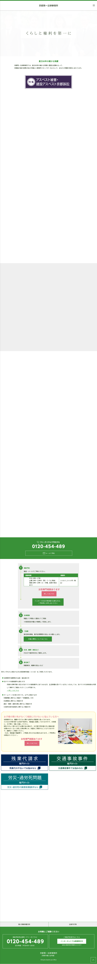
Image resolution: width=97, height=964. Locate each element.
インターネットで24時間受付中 (71, 941)
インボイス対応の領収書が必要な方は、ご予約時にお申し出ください (48, 602)
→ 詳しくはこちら (13, 690)
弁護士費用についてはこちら (37, 639)
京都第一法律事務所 (48, 6)
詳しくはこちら (49, 594)
